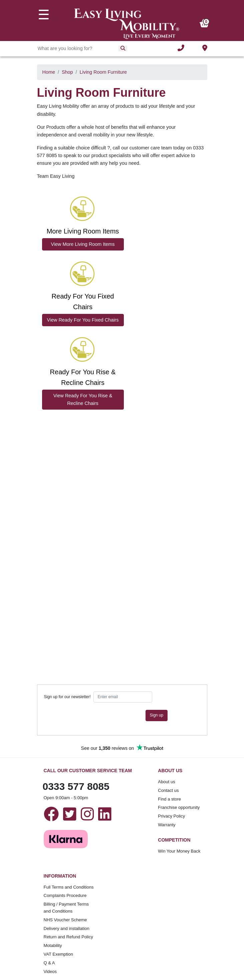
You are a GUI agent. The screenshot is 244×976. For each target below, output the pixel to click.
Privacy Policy (171, 816)
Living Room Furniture (103, 72)
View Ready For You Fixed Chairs (83, 320)
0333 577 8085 (76, 786)
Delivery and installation (66, 928)
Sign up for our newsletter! (67, 696)
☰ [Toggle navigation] (44, 14)
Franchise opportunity (179, 807)
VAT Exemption (58, 954)
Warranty (166, 824)
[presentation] (95, 715)
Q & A (49, 962)
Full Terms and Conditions (69, 887)
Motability (53, 945)
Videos (50, 971)
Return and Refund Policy (68, 936)
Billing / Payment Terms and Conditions (66, 908)
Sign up (157, 715)
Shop (67, 72)
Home (48, 72)
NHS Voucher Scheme (65, 919)
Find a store (169, 799)
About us (166, 781)
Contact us (168, 790)
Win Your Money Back (179, 851)
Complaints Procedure (65, 895)
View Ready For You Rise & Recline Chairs (82, 399)
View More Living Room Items (83, 244)
